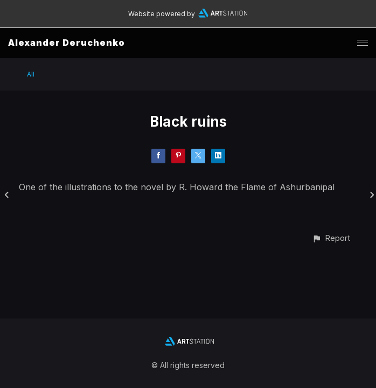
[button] (331, 238)
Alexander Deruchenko (66, 42)
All (30, 74)
